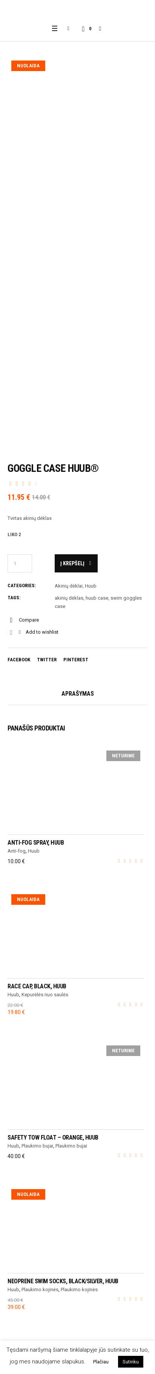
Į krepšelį (72, 563)
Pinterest (75, 659)
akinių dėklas (69, 598)
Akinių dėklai (69, 586)
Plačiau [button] (101, 1362)
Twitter (47, 659)
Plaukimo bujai (37, 1146)
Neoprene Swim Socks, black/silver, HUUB (63, 1281)
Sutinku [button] (131, 1362)
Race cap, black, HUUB (37, 986)
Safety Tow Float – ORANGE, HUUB (53, 1137)
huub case (97, 598)
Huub (91, 586)
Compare (29, 620)
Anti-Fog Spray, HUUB (36, 842)
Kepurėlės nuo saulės (44, 994)
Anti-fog (17, 851)
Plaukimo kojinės (39, 1289)
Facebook (19, 659)
